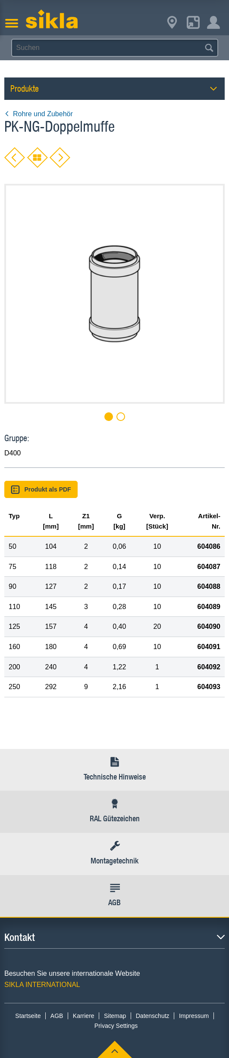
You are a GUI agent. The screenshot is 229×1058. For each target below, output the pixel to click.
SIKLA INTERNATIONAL (42, 984)
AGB (56, 1015)
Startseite (28, 1015)
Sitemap (115, 1015)
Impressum (194, 1015)
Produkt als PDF (41, 489)
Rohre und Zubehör (38, 114)
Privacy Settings (116, 1025)
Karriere (83, 1015)
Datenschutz (152, 1015)
